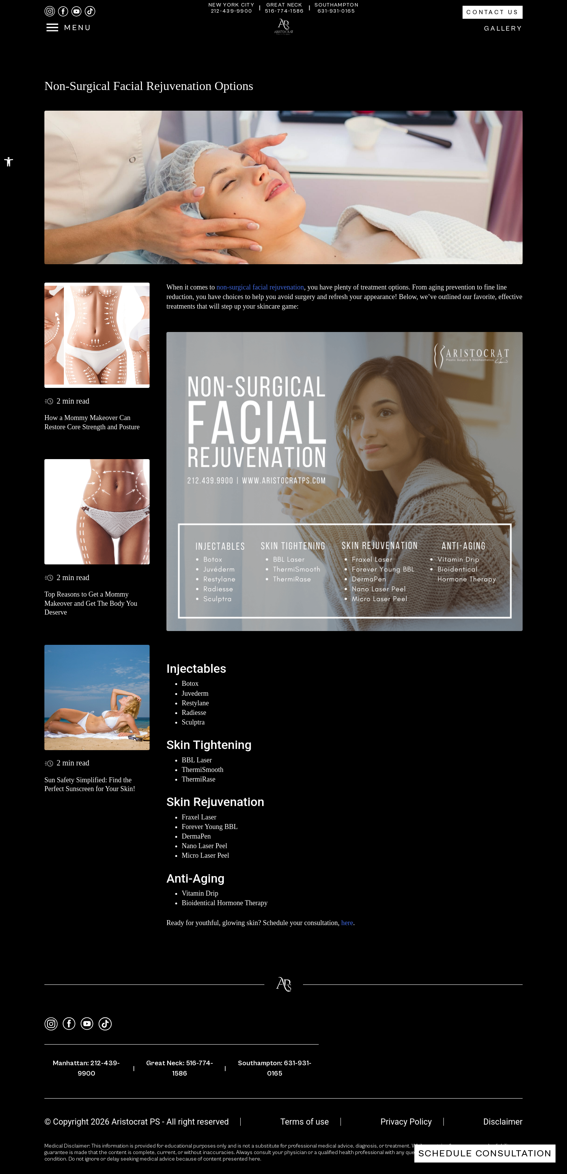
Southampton (336, 5)
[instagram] (49, 11)
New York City (231, 5)
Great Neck (284, 5)
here (347, 923)
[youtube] (76, 11)
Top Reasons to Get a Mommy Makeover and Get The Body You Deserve (90, 603)
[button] (8, 161)
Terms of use (304, 1122)
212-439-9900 (232, 11)
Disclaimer (503, 1122)
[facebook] (63, 11)
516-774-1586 (284, 11)
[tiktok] (90, 11)
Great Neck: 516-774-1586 (179, 1068)
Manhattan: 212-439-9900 (86, 1068)
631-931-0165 (336, 11)
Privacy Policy (406, 1122)
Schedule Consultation (485, 1153)
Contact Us (492, 12)
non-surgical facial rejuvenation (259, 287)
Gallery (503, 29)
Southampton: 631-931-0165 (274, 1068)
